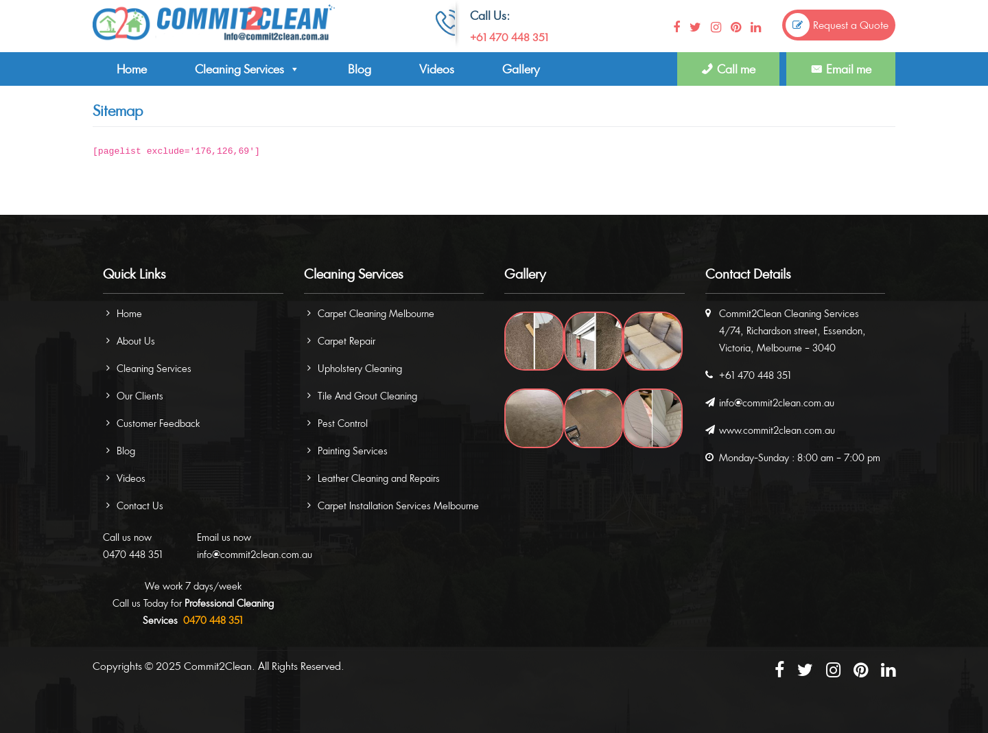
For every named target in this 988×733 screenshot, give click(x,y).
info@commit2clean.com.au (254, 554)
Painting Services (353, 450)
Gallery (521, 69)
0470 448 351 (133, 554)
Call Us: (490, 15)
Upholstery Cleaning (360, 368)
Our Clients (140, 395)
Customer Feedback (158, 423)
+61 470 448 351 (509, 37)
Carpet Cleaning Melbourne (376, 313)
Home (132, 69)
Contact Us (140, 505)
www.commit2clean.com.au (777, 430)
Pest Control (343, 423)
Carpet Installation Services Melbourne (398, 505)
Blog (359, 69)
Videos (436, 69)
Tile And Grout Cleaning (367, 395)
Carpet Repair (346, 340)
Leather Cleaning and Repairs (379, 478)
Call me (736, 69)
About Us (136, 340)
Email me (848, 69)
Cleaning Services (247, 69)
